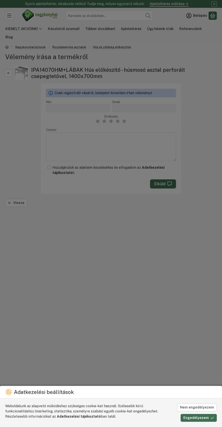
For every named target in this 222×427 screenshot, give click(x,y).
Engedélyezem (198, 418)
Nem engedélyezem (197, 407)
